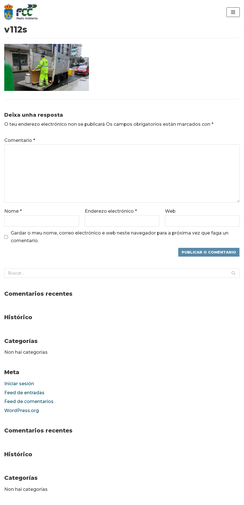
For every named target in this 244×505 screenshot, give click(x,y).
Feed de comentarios (29, 402)
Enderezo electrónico (111, 211)
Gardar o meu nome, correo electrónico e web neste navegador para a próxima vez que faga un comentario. (120, 236)
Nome (13, 211)
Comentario (19, 140)
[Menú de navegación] (233, 12)
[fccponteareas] (21, 12)
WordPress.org (21, 411)
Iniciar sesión (19, 384)
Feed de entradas (24, 393)
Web (170, 211)
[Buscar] (122, 273)
